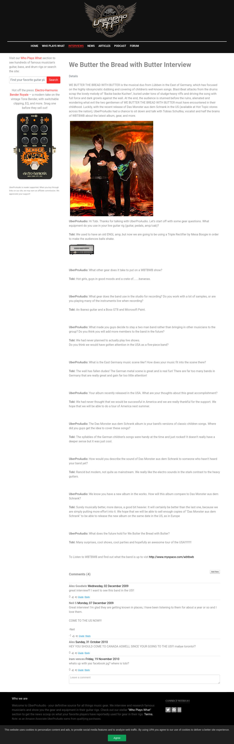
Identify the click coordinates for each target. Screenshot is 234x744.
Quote (81, 597)
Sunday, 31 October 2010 (92, 642)
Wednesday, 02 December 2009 (108, 586)
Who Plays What (31, 58)
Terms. (148, 714)
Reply (87, 597)
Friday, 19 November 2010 (102, 659)
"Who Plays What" (139, 710)
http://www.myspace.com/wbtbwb (171, 557)
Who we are (19, 698)
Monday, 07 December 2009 (95, 603)
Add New (215, 572)
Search (53, 80)
